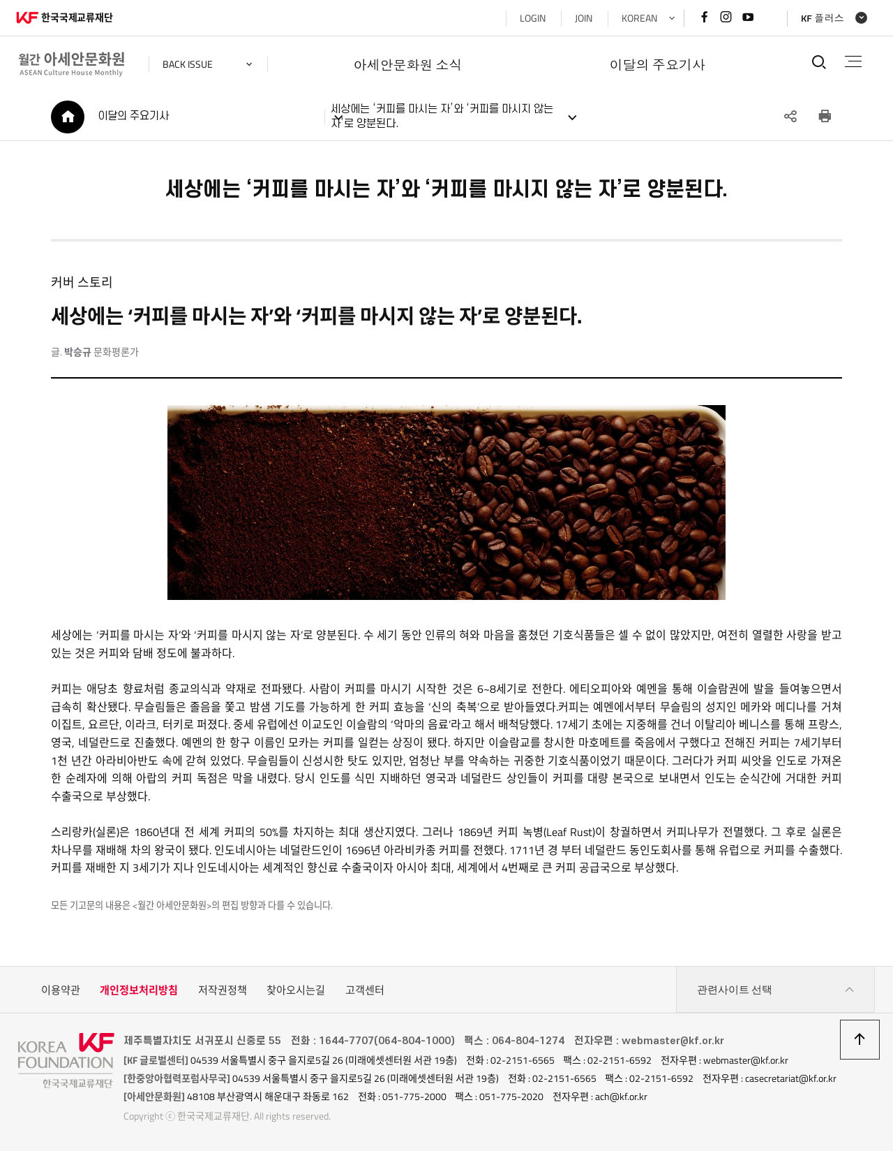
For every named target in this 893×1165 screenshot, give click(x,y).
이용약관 (60, 991)
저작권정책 (222, 991)
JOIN (581, 18)
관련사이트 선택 (776, 992)
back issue (190, 64)
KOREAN (637, 18)
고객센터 (364, 991)
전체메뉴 (852, 61)
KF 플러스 (820, 18)
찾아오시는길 (296, 991)
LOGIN (530, 18)
